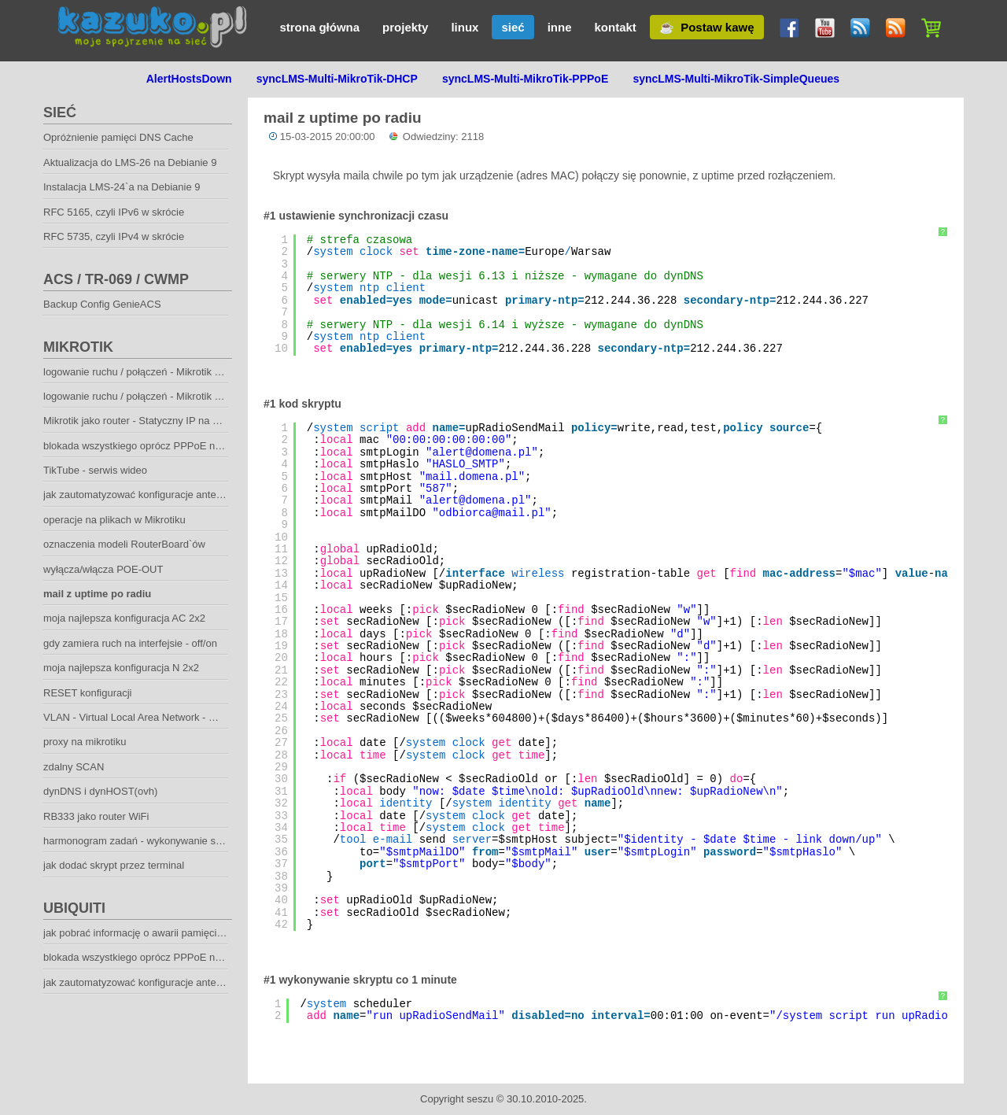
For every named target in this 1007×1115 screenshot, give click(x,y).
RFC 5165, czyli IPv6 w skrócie (113, 212)
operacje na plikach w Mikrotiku (114, 520)
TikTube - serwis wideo (95, 470)
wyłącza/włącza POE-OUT (103, 569)
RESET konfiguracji (87, 693)
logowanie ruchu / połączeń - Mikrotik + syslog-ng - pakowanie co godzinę (210, 372)
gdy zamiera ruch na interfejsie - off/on (130, 643)
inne (560, 27)
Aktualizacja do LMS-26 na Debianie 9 (129, 162)
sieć (512, 27)
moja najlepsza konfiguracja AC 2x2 (124, 618)
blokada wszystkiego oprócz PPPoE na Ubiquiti (150, 957)
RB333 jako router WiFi (96, 816)
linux (464, 27)
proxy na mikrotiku (84, 742)
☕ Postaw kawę (706, 27)
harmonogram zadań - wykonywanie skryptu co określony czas (185, 841)
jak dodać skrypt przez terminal (113, 865)
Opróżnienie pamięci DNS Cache (118, 137)
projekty (405, 27)
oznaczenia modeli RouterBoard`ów (124, 544)
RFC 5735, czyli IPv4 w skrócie (113, 236)
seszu (480, 1099)
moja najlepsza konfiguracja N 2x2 (121, 668)
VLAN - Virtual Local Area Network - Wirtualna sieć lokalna (175, 717)
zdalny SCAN (73, 767)
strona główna (319, 27)
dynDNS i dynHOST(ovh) (100, 791)
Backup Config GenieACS (102, 304)
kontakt (615, 27)
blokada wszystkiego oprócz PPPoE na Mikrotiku (153, 446)
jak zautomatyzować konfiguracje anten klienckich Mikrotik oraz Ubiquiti (205, 494)
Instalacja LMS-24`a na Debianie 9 (121, 187)
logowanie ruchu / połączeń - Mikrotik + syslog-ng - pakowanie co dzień (204, 396)
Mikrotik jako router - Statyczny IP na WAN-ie (145, 420)
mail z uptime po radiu (97, 594)
